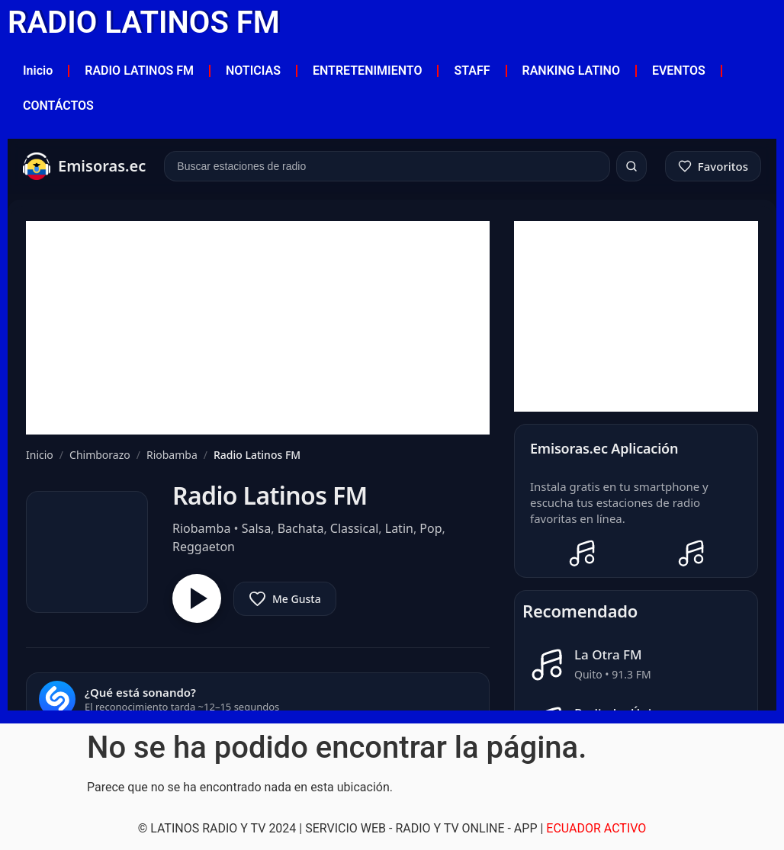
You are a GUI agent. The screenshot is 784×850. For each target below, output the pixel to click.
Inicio (38, 70)
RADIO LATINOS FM (144, 22)
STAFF (472, 70)
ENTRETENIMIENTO (367, 70)
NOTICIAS (253, 70)
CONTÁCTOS (58, 105)
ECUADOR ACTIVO (596, 828)
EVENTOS (678, 70)
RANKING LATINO (571, 70)
